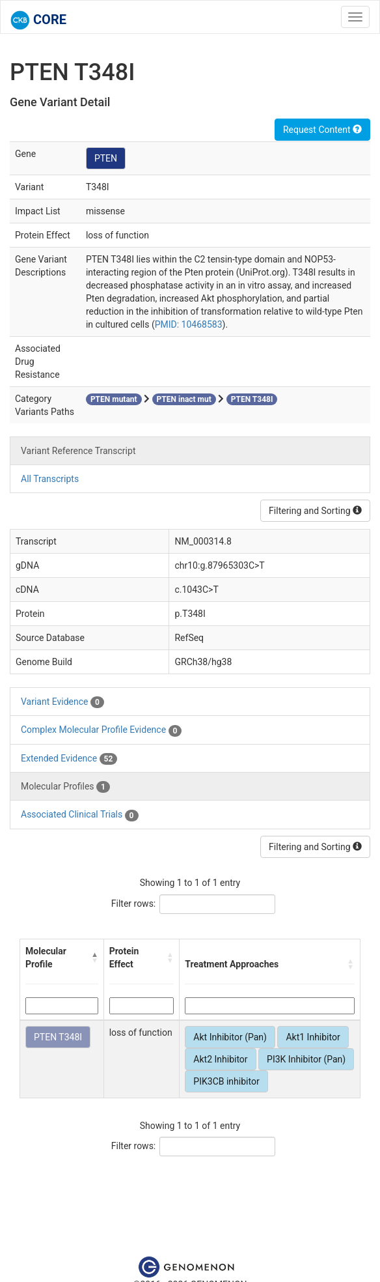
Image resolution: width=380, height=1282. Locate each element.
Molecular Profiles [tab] (65, 787)
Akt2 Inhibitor (220, 1059)
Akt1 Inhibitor (313, 1037)
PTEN (105, 158)
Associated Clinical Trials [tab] (80, 815)
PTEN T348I (58, 1037)
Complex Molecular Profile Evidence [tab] (101, 730)
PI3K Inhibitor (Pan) (306, 1059)
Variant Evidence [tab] (62, 702)
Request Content (322, 129)
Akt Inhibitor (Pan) (230, 1037)
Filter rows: (133, 903)
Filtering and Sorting (315, 511)
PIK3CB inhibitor (226, 1081)
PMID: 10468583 (189, 324)
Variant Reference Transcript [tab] (78, 451)
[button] (94, 957)
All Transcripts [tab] (50, 479)
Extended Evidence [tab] (69, 759)
